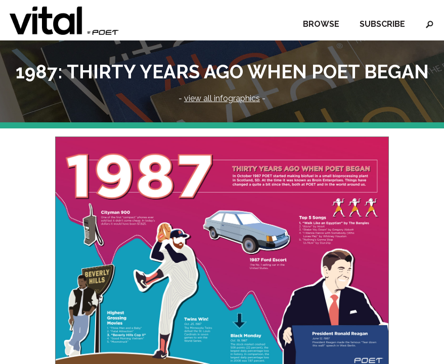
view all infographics (222, 98)
